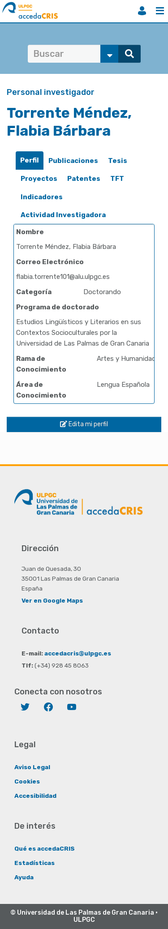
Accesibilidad (35, 795)
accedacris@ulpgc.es (77, 653)
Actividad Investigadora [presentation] (63, 215)
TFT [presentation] (117, 179)
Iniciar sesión (142, 10)
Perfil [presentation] (29, 160)
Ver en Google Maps (52, 600)
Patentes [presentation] (83, 179)
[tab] (29, 160)
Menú (160, 10)
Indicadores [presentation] (42, 197)
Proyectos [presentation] (39, 179)
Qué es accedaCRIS (44, 848)
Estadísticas (34, 862)
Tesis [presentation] (117, 161)
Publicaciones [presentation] (73, 161)
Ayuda (24, 877)
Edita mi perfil (84, 424)
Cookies (27, 781)
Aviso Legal (32, 767)
